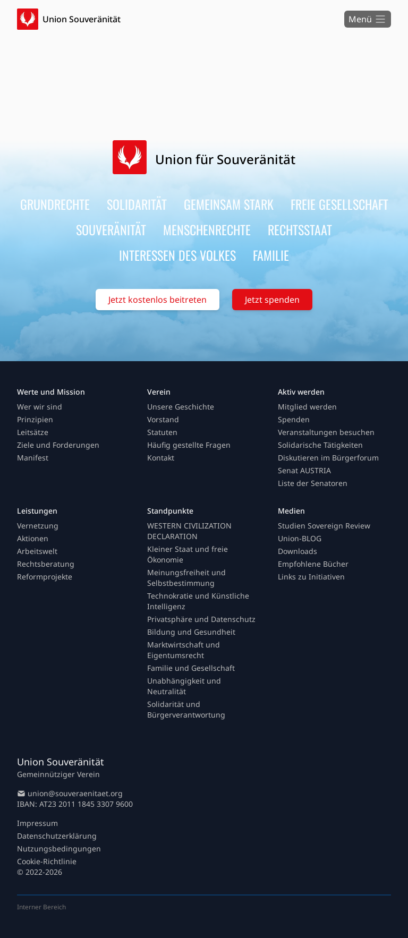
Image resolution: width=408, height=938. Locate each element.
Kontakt (160, 458)
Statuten (162, 432)
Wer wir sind (39, 407)
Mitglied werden (307, 407)
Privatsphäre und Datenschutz (201, 619)
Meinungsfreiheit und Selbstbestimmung (186, 577)
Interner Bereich (41, 906)
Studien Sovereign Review (324, 526)
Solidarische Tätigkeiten (320, 445)
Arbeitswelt (37, 551)
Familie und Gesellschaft (191, 668)
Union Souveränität (81, 19)
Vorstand (163, 419)
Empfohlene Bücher (313, 564)
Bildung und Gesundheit (191, 632)
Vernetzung (37, 526)
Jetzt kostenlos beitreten (157, 299)
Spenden (294, 419)
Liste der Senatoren (312, 483)
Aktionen (32, 538)
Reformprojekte (44, 577)
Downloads (297, 551)
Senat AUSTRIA (304, 470)
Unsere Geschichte (180, 407)
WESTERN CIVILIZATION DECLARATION (189, 531)
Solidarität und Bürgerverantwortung (186, 709)
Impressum (37, 823)
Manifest (32, 458)
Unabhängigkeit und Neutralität (184, 686)
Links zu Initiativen (311, 577)
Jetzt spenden (272, 299)
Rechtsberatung (45, 564)
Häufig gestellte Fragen (189, 445)
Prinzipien (35, 419)
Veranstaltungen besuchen (326, 432)
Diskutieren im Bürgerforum (328, 458)
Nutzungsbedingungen (59, 848)
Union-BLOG (299, 538)
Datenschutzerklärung (57, 836)
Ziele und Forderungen (58, 445)
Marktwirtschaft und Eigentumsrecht (183, 649)
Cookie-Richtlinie (46, 861)
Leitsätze (32, 432)
